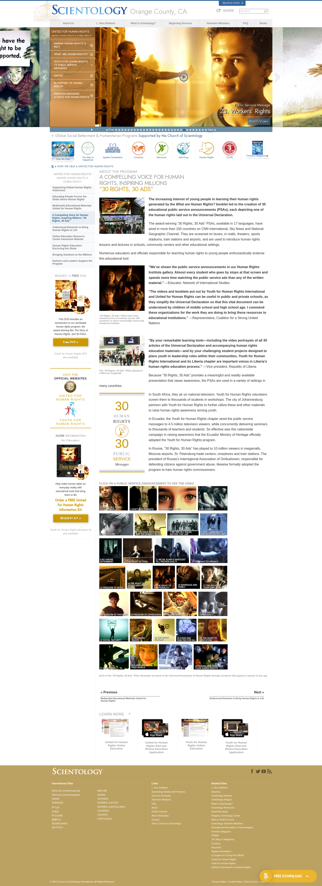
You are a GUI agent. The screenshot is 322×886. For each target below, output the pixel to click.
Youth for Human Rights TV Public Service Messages (71, 65)
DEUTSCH (57, 827)
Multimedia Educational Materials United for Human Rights (72, 207)
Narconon (161, 150)
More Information (160, 815)
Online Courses (159, 811)
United (58, 76)
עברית (56, 807)
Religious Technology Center (225, 815)
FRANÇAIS (57, 802)
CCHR (229, 150)
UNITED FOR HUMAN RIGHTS (96, 166)
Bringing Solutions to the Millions (72, 254)
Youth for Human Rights (223, 863)
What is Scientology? (143, 23)
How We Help (63, 159)
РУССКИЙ (57, 815)
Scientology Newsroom (223, 807)
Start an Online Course (222, 819)
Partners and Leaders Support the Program (72, 262)
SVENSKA (102, 799)
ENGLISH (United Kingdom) (66, 795)
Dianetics (216, 792)
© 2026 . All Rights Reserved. (82, 881)
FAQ (245, 23)
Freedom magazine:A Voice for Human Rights (71, 95)
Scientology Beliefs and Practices (168, 792)
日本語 (55, 811)
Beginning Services (180, 23)
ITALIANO (102, 814)
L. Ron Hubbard (105, 23)
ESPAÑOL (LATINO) (107, 802)
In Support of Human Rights (68, 84)
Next (210, 130)
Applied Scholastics (113, 150)
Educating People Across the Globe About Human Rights (70, 198)
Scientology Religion (221, 799)
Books (263, 23)
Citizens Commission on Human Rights (231, 867)
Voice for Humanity (161, 795)
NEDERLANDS (59, 823)
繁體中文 (56, 819)
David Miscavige (219, 811)
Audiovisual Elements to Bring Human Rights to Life (70, 229)
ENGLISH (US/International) (66, 790)
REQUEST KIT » (70, 518)
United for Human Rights (223, 859)
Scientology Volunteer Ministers (227, 823)
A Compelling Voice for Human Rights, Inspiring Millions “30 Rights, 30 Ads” (70, 218)
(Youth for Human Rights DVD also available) (70, 355)
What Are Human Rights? (71, 54)
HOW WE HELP (66, 166)
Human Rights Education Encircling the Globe (67, 247)
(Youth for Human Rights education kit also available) (70, 531)
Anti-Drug (183, 150)
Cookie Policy (235, 881)
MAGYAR (102, 790)
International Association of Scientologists (232, 827)
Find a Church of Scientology (166, 823)
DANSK (56, 799)
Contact (155, 819)
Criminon (138, 150)
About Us (68, 23)
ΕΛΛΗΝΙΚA (103, 810)
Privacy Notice (219, 881)
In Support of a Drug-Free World (227, 855)
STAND (215, 835)
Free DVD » (70, 342)
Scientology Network (221, 795)
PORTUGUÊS (104, 819)
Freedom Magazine (257, 156)
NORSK (101, 795)
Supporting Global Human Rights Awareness (72, 189)
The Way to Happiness (88, 151)
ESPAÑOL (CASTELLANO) (111, 807)
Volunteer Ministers (218, 23)
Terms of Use (251, 881)
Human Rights (206, 150)
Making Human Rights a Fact (70, 45)
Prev (111, 130)
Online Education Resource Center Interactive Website (69, 238)
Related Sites (233, 3)
